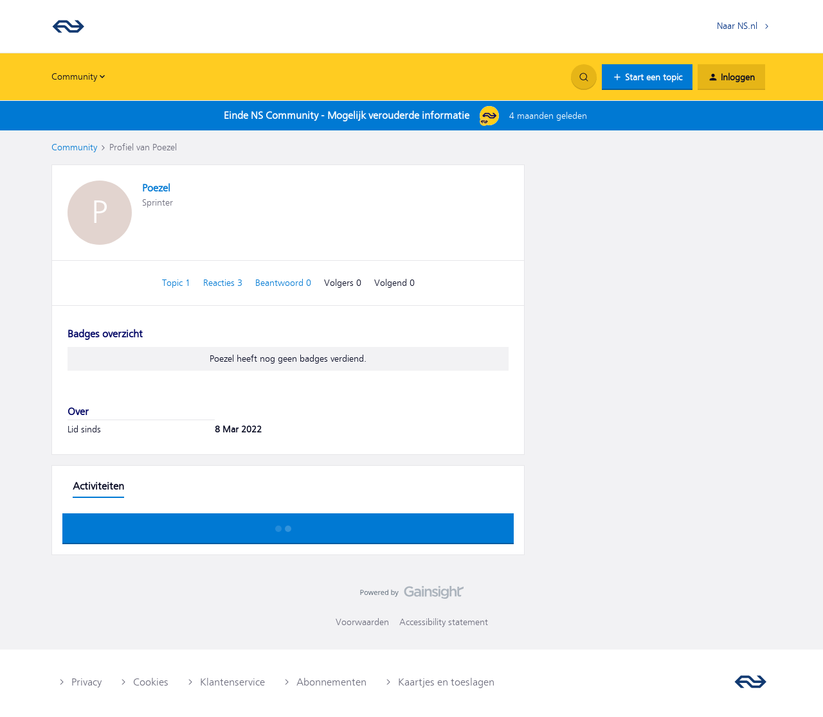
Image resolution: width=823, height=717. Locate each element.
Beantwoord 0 (284, 283)
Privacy (86, 682)
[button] (647, 77)
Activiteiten (98, 486)
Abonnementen (331, 682)
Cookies (150, 682)
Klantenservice (232, 682)
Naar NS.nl (737, 26)
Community (74, 147)
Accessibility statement (443, 622)
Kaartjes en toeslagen (446, 682)
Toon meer (288, 525)
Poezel (156, 188)
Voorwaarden (362, 622)
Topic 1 (177, 283)
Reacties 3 (224, 283)
